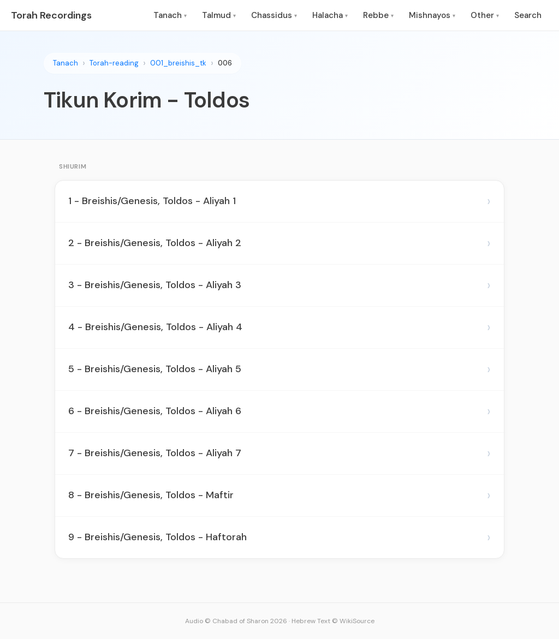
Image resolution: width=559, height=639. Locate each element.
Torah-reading (114, 63)
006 (225, 63)
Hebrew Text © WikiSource (333, 621)
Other (485, 15)
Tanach (170, 15)
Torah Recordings (51, 15)
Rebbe (378, 15)
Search (528, 15)
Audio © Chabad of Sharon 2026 (236, 621)
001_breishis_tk (178, 63)
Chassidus (274, 15)
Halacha (330, 15)
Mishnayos (432, 15)
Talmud (219, 15)
